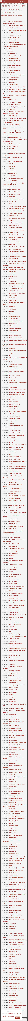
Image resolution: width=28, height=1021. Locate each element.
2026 (3, 8)
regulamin (18, 1013)
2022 (17, 6)
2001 (5, 3)
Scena (14, 12)
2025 (25, 6)
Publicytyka (19, 10)
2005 (17, 3)
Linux (15, 10)
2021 (14, 6)
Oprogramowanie (10, 9)
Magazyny (4, 12)
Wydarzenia (9, 12)
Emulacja (12, 10)
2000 (2, 3)
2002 (8, 3)
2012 (15, 5)
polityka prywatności (11, 1013)
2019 (9, 6)
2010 (9, 5)
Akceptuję (18, 1017)
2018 (6, 6)
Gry (18, 9)
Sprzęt (15, 9)
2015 (23, 5)
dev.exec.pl (24, 1018)
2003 (11, 3)
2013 (17, 5)
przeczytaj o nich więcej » (8, 1016)
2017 (3, 6)
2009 (6, 5)
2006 (20, 3)
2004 (14, 3)
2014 (20, 5)
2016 (26, 5)
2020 (11, 6)
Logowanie (22, 1)
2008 (3, 5)
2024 (23, 6)
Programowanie (5, 10)
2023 (20, 6)
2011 (12, 5)
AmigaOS (3, 9)
